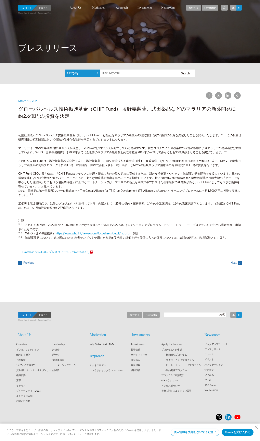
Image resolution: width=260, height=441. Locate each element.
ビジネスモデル (98, 365)
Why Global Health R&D (102, 344)
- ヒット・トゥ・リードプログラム (183, 365)
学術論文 (209, 369)
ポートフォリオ (139, 354)
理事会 (55, 354)
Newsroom (168, 7)
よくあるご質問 (24, 395)
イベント (209, 359)
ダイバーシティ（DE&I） (29, 390)
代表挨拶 (21, 360)
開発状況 (135, 360)
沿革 (18, 380)
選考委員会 (58, 360)
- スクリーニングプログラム (179, 360)
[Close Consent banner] (256, 427)
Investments (145, 7)
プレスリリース (213, 349)
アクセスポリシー (170, 385)
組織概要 (21, 375)
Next (236, 262)
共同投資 (135, 370)
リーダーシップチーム (64, 365)
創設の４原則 (23, 354)
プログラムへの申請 (171, 349)
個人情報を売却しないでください (195, 432)
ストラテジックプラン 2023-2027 (107, 370)
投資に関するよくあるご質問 (176, 390)
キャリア (21, 385)
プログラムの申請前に (172, 375)
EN (233, 7)
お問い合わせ (23, 400)
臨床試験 (135, 365)
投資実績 (135, 349)
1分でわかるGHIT (25, 365)
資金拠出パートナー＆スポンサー (33, 370)
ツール (208, 379)
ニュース (209, 354)
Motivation (98, 7)
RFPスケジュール (170, 380)
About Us (75, 7)
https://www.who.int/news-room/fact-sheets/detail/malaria (92, 233)
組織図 (55, 370)
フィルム (209, 374)
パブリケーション (214, 364)
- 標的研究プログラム (176, 354)
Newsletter (210, 7)
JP (239, 7)
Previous (26, 262)
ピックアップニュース (216, 344)
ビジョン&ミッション (27, 349)
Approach (122, 7)
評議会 (55, 349)
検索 (222, 314)
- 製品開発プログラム (176, 370)
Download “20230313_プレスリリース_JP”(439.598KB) (55, 252)
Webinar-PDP (211, 390)
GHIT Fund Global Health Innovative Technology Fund (34, 9)
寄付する (193, 7)
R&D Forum (210, 385)
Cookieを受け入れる (237, 432)
